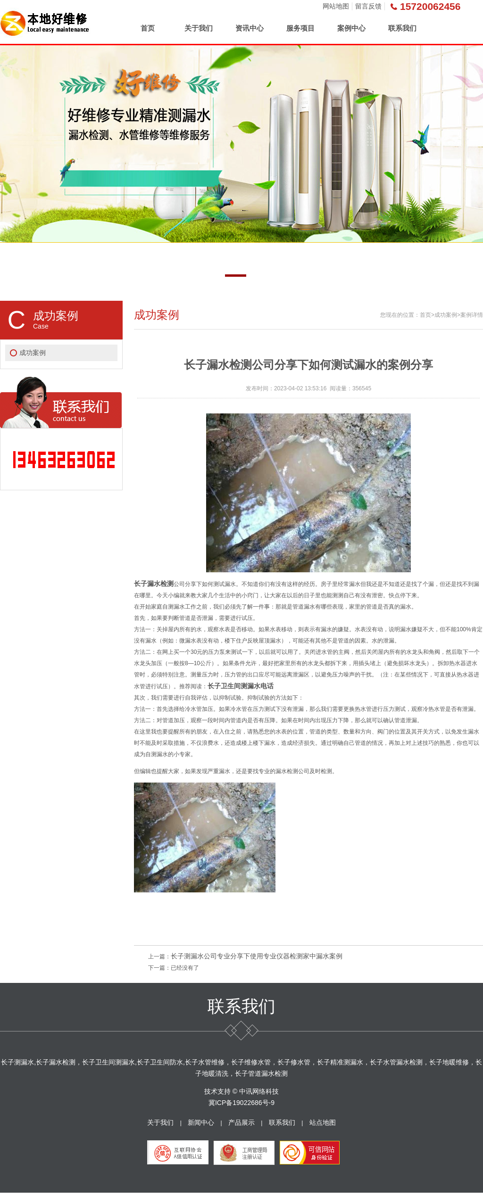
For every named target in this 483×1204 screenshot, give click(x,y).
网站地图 (336, 6)
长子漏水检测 (154, 583)
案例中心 (351, 28)
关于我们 (198, 28)
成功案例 (32, 352)
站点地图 (322, 1122)
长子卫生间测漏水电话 (241, 686)
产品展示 (241, 1122)
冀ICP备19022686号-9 (241, 1102)
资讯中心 (249, 28)
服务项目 (300, 28)
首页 (148, 28)
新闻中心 (201, 1122)
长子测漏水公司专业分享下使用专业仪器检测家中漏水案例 (256, 956)
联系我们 (402, 28)
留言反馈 (368, 6)
